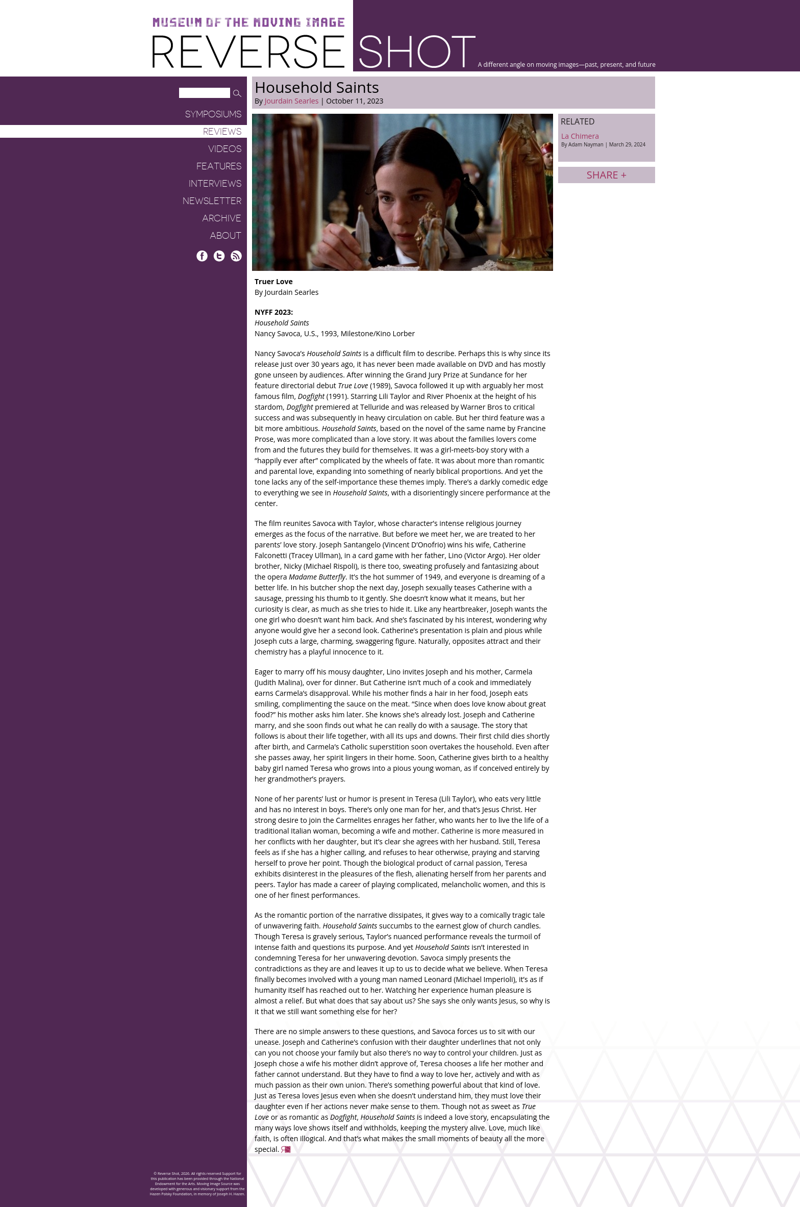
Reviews (222, 131)
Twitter (219, 256)
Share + (607, 175)
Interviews (215, 183)
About (225, 235)
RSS (236, 256)
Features (218, 166)
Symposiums (213, 114)
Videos (224, 149)
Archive (221, 218)
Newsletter (212, 201)
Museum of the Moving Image (248, 22)
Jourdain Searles (292, 101)
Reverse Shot (314, 51)
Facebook (202, 256)
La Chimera (606, 139)
